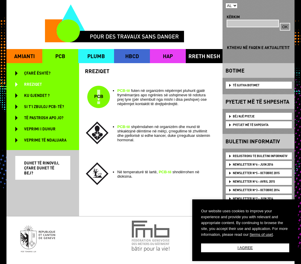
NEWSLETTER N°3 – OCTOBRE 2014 (256, 190)
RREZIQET (33, 84)
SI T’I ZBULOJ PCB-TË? (44, 106)
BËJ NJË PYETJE (244, 116)
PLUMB (96, 56)
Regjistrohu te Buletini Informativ (260, 156)
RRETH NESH (204, 56)
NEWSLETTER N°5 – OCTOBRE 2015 (256, 173)
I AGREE (245, 247)
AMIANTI (24, 56)
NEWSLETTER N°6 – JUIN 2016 (253, 164)
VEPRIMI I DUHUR (40, 128)
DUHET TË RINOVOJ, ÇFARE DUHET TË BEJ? (41, 167)
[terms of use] (261, 234)
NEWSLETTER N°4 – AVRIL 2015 (254, 181)
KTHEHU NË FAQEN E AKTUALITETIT (258, 47)
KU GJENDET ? (37, 95)
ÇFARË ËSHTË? (37, 72)
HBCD (132, 56)
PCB (60, 56)
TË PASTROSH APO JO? (43, 117)
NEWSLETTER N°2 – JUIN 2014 (253, 198)
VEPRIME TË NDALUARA (45, 139)
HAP (168, 56)
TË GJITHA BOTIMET (246, 85)
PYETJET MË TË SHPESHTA (250, 125)
